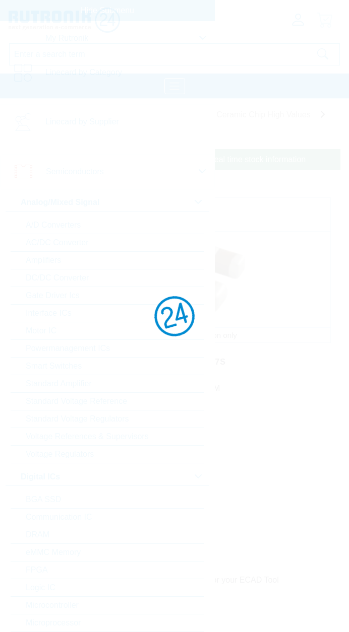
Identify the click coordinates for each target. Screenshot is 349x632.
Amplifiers (43, 260)
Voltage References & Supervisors (87, 436)
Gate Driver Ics (53, 295)
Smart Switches (54, 366)
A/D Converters (53, 225)
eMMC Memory (53, 552)
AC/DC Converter (57, 242)
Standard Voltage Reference (76, 401)
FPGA (37, 570)
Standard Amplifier (59, 383)
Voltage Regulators (60, 454)
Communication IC (59, 517)
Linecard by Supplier (82, 121)
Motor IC (41, 330)
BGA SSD (43, 499)
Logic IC (40, 587)
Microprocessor (53, 622)
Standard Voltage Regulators (77, 418)
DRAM (37, 534)
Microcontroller (52, 605)
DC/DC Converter (57, 277)
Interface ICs (49, 313)
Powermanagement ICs (68, 348)
